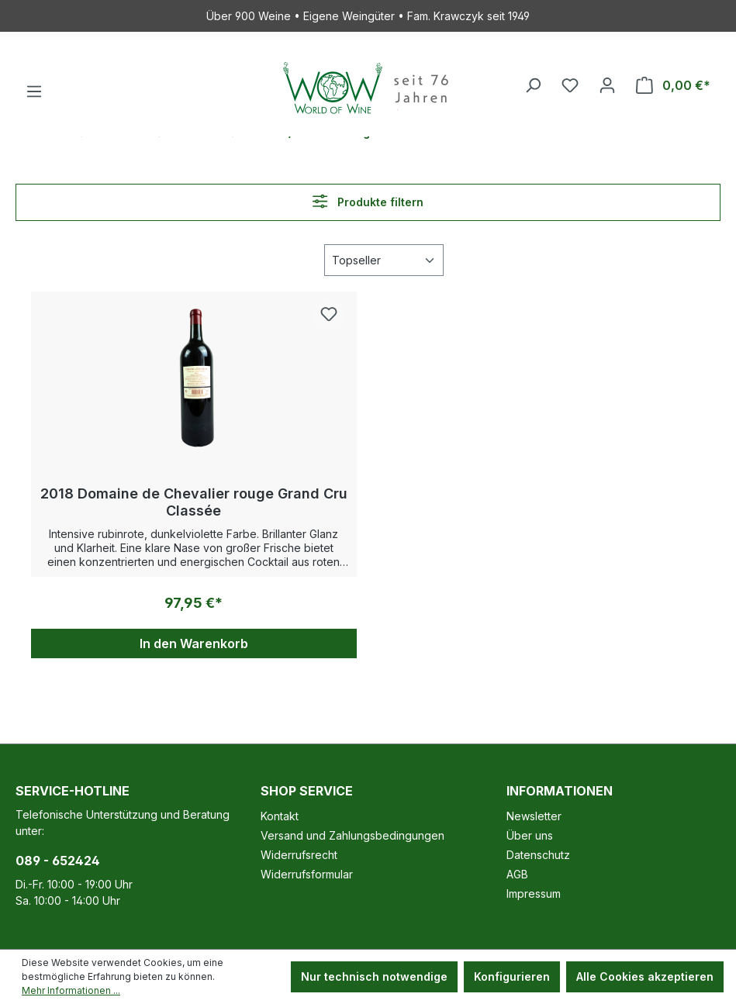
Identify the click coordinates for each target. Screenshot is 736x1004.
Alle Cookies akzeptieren (645, 976)
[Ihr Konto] (607, 85)
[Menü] (34, 91)
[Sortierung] (384, 260)
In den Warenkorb (194, 643)
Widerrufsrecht (299, 854)
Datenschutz (538, 854)
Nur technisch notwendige (374, 976)
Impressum (533, 893)
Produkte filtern (368, 201)
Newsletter (534, 816)
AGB (517, 874)
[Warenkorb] (673, 85)
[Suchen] (532, 85)
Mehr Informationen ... (71, 990)
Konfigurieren (512, 976)
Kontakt (280, 816)
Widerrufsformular (307, 874)
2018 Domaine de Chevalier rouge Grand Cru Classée (193, 502)
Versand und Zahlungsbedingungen (352, 835)
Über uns (529, 835)
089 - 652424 (58, 860)
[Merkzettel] (570, 85)
